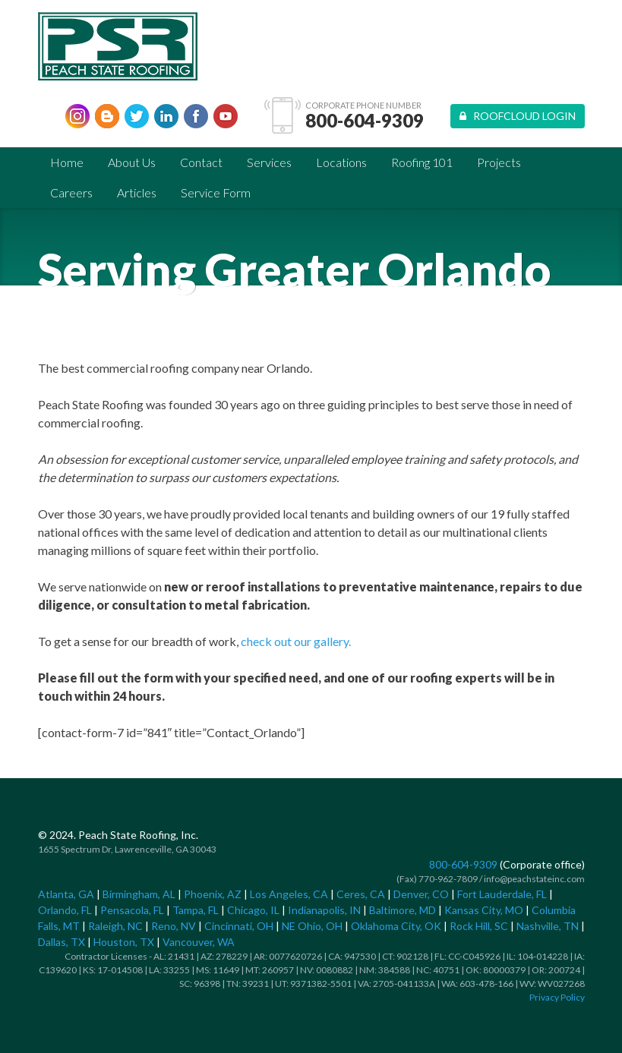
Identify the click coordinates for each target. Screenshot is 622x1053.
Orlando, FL (65, 909)
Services (269, 162)
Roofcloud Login (517, 115)
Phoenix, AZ (213, 893)
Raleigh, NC (115, 925)
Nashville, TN (547, 925)
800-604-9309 (364, 120)
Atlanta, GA (66, 893)
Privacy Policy (557, 997)
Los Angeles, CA (289, 893)
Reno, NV (173, 925)
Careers (71, 192)
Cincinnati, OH (238, 925)
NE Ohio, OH (312, 925)
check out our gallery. (296, 641)
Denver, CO (421, 893)
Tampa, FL (195, 909)
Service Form (216, 192)
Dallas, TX (61, 941)
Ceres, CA (360, 893)
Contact (201, 162)
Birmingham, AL (139, 893)
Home (67, 162)
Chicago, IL (253, 909)
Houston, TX (123, 941)
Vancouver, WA (199, 941)
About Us (132, 162)
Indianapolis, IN (324, 909)
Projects (499, 162)
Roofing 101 (422, 162)
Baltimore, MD (402, 909)
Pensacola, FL (132, 909)
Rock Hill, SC (479, 925)
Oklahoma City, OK (396, 925)
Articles (136, 192)
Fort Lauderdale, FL (502, 893)
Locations (341, 162)
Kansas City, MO (483, 909)
